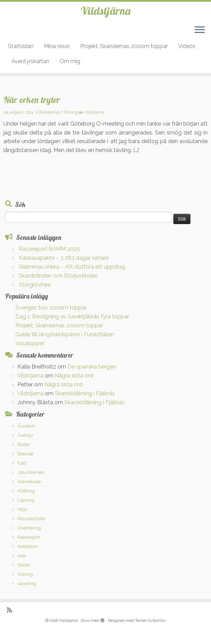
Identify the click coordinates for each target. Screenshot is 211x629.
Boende (25, 453)
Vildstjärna (105, 10)
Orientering (49, 112)
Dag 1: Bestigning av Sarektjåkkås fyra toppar (72, 316)
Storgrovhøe (35, 284)
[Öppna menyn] (200, 30)
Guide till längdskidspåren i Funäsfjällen (64, 334)
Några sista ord (74, 375)
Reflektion (27, 546)
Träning (70, 112)
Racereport (28, 537)
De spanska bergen (91, 366)
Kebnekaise (29, 481)
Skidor (23, 565)
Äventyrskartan (30, 61)
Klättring (26, 490)
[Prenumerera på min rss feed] (11, 610)
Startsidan (21, 46)
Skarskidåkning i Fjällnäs (85, 393)
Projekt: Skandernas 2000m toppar (124, 46)
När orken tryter (31, 99)
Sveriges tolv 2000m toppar (51, 307)
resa (21, 555)
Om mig (70, 61)
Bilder (23, 444)
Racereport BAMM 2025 (49, 249)
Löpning (25, 500)
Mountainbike (31, 518)
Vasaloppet (30, 343)
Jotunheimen (31, 472)
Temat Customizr (150, 620)
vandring (26, 583)
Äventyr (25, 435)
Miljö (22, 509)
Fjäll (21, 463)
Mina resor (57, 46)
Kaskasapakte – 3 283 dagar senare (64, 258)
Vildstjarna (94, 112)
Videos (187, 46)
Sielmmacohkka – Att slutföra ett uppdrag (72, 267)
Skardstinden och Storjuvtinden (58, 275)
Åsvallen (26, 426)
